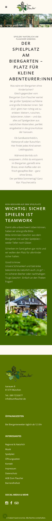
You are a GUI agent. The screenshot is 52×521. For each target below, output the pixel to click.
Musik (8, 449)
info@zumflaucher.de (15, 398)
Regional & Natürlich (15, 444)
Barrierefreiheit (12, 483)
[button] (5, 516)
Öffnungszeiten (12, 458)
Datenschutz (11, 473)
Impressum (10, 468)
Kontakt (9, 463)
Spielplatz (9, 454)
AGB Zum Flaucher (14, 478)
